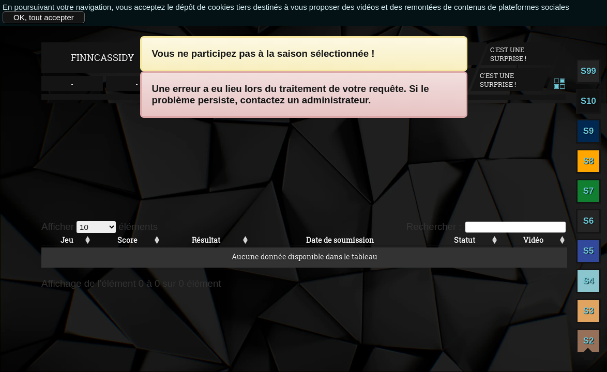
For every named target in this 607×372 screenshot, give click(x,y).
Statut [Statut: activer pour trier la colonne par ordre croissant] (464, 240)
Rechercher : (486, 226)
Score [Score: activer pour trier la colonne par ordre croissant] (127, 240)
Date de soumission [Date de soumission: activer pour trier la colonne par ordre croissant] (340, 240)
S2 (588, 341)
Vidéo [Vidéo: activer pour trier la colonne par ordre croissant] (533, 240)
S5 (588, 251)
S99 (588, 71)
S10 (588, 101)
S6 (588, 221)
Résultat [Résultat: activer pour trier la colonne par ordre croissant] (206, 240)
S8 (588, 161)
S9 (588, 131)
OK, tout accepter (43, 17)
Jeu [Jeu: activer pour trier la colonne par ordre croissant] (66, 240)
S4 (588, 281)
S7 (588, 191)
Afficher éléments (99, 226)
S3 (588, 311)
